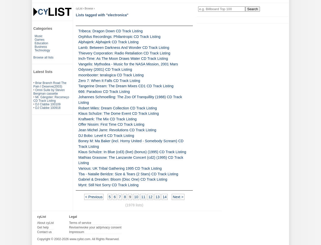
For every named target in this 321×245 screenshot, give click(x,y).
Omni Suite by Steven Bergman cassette (49, 91)
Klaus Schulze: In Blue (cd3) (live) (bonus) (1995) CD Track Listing (132, 152)
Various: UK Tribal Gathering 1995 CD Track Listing (120, 168)
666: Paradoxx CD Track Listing (104, 92)
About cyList (45, 223)
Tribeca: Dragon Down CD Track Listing (110, 31)
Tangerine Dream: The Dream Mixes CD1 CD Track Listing (125, 86)
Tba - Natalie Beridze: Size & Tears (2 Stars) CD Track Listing (128, 174)
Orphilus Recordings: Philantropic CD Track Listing (119, 37)
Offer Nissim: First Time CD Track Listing (111, 124)
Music (38, 36)
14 (165, 197)
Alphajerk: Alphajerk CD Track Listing (108, 42)
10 (136, 197)
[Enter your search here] (221, 9)
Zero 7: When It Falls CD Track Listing (109, 81)
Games (40, 39)
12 (150, 197)
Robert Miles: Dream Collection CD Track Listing (117, 108)
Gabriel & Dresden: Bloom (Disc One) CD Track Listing (122, 179)
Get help (43, 227)
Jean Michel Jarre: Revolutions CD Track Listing (117, 130)
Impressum (76, 232)
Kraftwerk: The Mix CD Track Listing (107, 119)
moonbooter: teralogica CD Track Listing (111, 75)
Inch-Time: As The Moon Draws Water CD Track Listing (123, 58)
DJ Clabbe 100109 (48, 104)
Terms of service (80, 223)
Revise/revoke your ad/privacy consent (95, 227)
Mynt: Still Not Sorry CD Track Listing (108, 185)
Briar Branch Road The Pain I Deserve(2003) (49, 84)
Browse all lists (43, 57)
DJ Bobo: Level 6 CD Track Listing (106, 136)
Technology (42, 50)
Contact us (44, 232)
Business (41, 47)
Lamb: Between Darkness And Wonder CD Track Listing (123, 48)
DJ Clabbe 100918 (48, 108)
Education (41, 43)
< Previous (94, 197)
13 (157, 197)
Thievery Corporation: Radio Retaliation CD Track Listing (124, 53)
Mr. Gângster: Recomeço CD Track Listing (51, 99)
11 (143, 197)
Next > (178, 197)
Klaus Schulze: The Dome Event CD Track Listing (118, 113)
